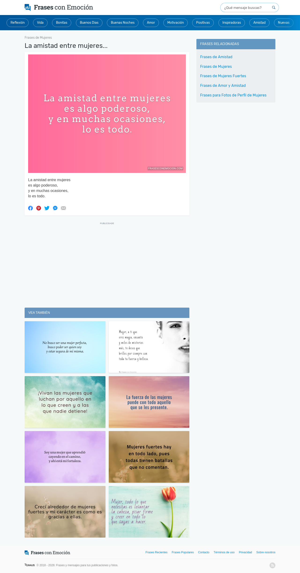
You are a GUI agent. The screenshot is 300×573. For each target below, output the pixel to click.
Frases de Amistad (216, 57)
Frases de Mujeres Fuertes (223, 76)
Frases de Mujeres (216, 66)
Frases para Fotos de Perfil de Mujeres (233, 95)
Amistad (259, 23)
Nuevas (283, 23)
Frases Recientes (156, 552)
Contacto (203, 552)
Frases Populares (183, 552)
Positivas (203, 23)
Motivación (175, 23)
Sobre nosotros (265, 552)
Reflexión (18, 23)
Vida (40, 23)
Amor (151, 23)
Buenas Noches (123, 23)
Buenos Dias (89, 23)
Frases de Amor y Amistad (223, 85)
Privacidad (245, 552)
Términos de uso (224, 552)
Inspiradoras (231, 23)
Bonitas (61, 23)
